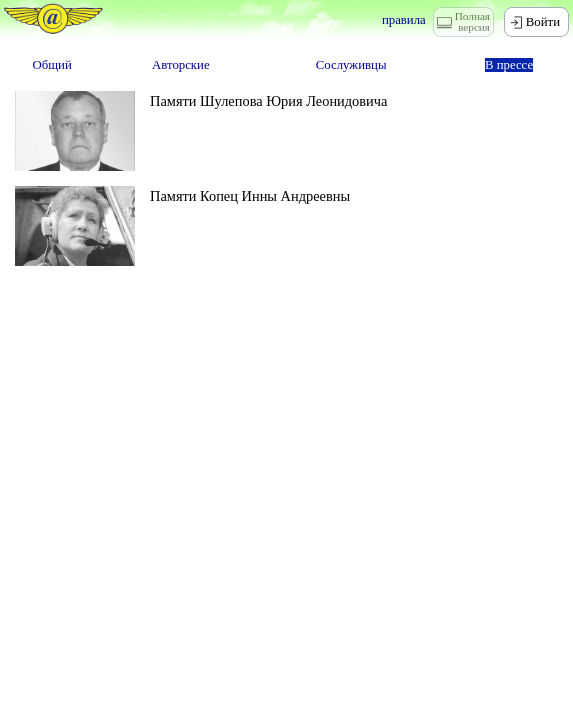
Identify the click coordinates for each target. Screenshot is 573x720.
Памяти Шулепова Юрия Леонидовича (268, 101)
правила (404, 20)
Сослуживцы (351, 65)
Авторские (181, 65)
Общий (52, 65)
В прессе (509, 65)
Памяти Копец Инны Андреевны (250, 196)
